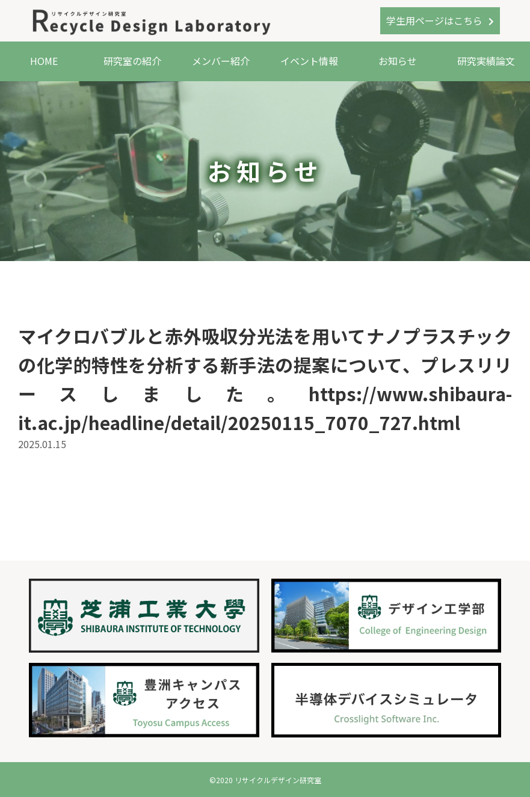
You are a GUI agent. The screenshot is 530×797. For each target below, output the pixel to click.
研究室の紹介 (132, 61)
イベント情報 (309, 61)
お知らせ (397, 61)
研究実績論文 (486, 61)
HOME (44, 61)
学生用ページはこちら (434, 20)
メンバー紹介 (221, 61)
